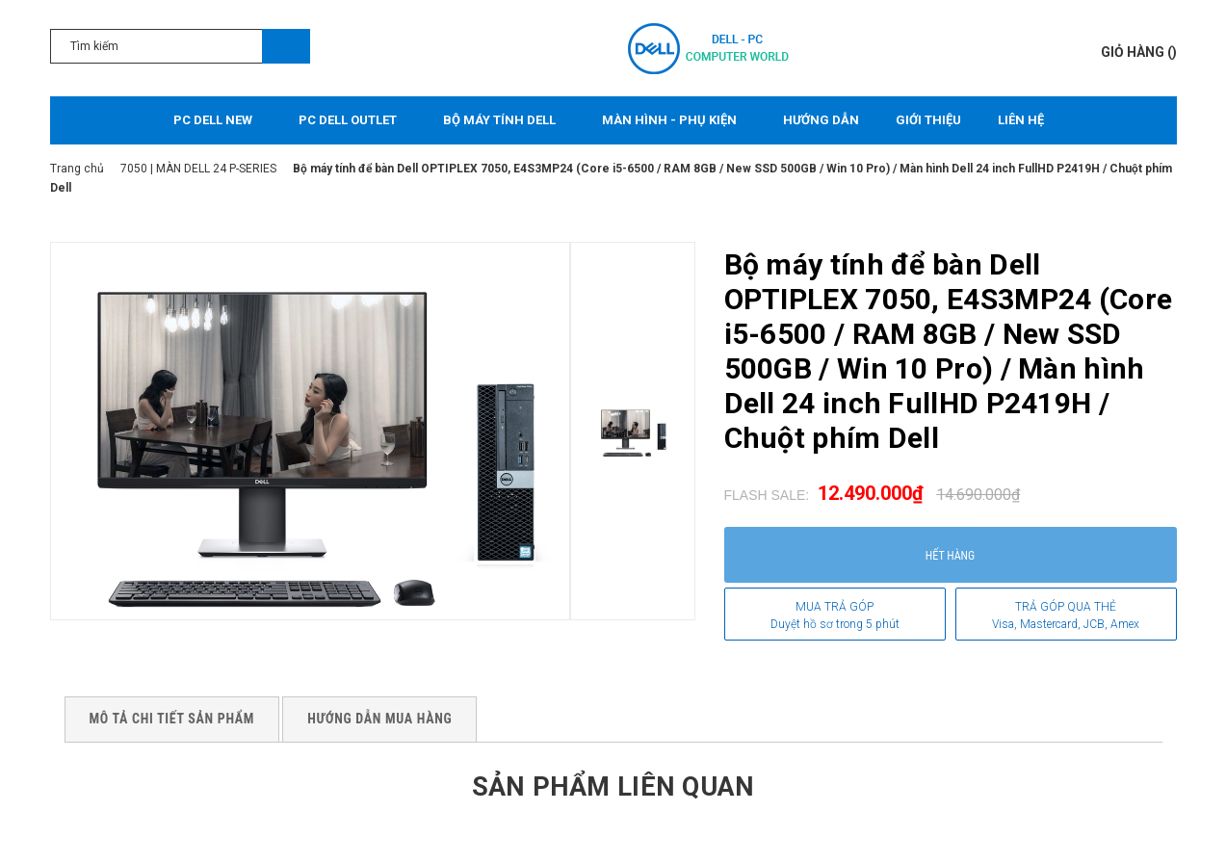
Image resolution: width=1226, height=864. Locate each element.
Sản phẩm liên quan (612, 785)
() (1139, 52)
